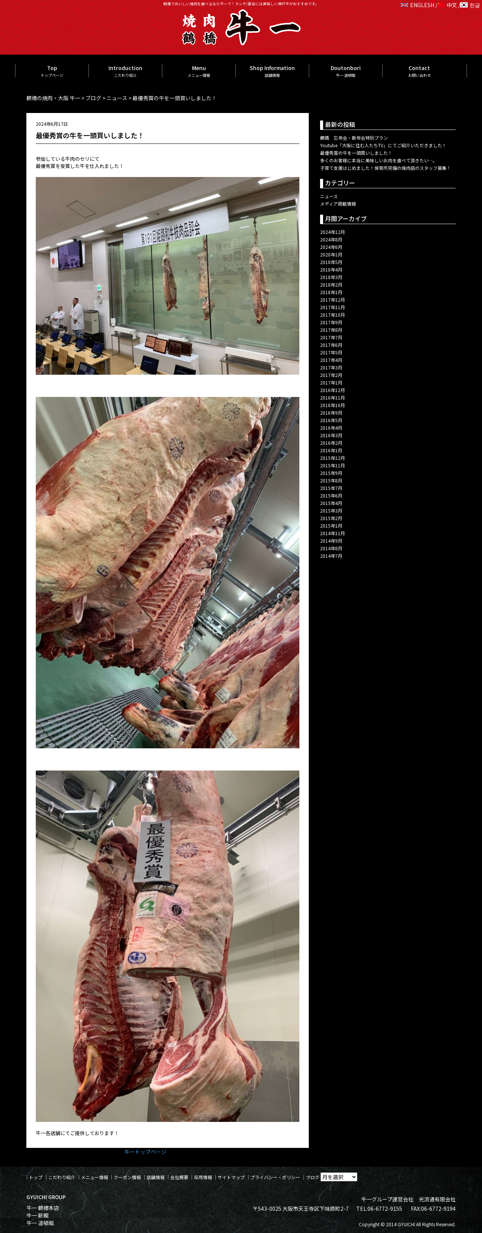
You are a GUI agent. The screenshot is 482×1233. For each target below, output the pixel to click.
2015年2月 (331, 518)
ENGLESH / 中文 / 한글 (440, 5)
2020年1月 (331, 254)
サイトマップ (231, 1177)
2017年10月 (332, 314)
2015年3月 (331, 510)
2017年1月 (331, 382)
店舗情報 (155, 1177)
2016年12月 (332, 390)
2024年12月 (332, 232)
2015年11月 (332, 465)
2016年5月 (331, 420)
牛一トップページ (145, 1151)
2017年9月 (331, 322)
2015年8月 (331, 480)
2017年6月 (331, 345)
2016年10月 (332, 405)
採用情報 (203, 1177)
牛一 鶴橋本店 (42, 1208)
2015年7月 (331, 488)
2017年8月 (331, 330)
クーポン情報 (127, 1177)
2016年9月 (331, 412)
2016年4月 (331, 427)
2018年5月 (331, 262)
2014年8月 (331, 548)
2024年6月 (331, 247)
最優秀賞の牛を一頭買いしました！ (356, 153)
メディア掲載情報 (338, 203)
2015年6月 (331, 495)
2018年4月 (331, 269)
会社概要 (179, 1177)
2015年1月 (331, 525)
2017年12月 (332, 299)
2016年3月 (331, 435)
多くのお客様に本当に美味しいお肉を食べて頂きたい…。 (378, 160)
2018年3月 (331, 277)
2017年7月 (331, 337)
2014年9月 (331, 540)
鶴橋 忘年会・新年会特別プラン (354, 137)
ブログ (312, 1177)
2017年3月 (331, 367)
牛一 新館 (37, 1215)
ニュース (329, 196)
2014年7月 (331, 555)
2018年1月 (331, 292)
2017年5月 (331, 352)
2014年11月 (332, 533)
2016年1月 (331, 450)
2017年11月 (332, 307)
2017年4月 (331, 360)
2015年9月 (331, 473)
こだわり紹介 (61, 1177)
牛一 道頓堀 (40, 1223)
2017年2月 (331, 375)
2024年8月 (331, 239)
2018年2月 (331, 284)
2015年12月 (332, 458)
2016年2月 (331, 442)
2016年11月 (332, 397)
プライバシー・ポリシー (275, 1177)
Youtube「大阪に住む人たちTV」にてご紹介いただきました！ (383, 145)
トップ (36, 1177)
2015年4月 (331, 503)
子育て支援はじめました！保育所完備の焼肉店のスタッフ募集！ (385, 168)
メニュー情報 (94, 1177)
